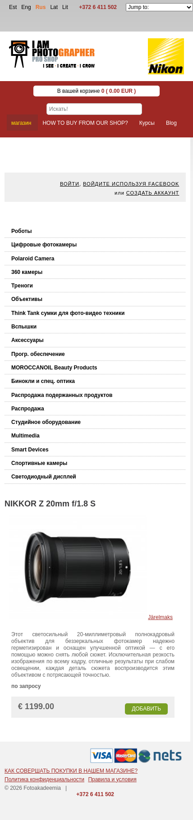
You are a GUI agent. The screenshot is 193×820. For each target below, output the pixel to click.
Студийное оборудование (46, 422)
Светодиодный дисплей (43, 477)
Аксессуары (27, 340)
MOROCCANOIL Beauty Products (54, 367)
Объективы (26, 299)
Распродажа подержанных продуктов (61, 395)
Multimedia (25, 436)
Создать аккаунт (152, 193)
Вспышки (24, 326)
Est (13, 7)
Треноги (22, 285)
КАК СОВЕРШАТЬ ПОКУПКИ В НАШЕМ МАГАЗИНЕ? (71, 771)
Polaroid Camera (32, 258)
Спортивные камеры (39, 463)
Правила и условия (112, 779)
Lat (54, 7)
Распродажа (27, 408)
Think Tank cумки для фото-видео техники (67, 313)
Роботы (21, 231)
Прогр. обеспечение (38, 354)
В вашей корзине (96, 91)
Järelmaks (160, 617)
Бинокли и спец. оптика (43, 381)
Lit (65, 7)
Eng (26, 7)
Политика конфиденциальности (44, 779)
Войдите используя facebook (131, 184)
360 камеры (26, 272)
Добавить (146, 709)
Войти (69, 184)
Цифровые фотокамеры (44, 244)
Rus (41, 7)
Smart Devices (30, 449)
